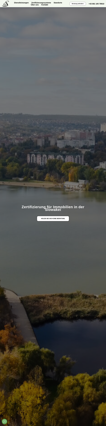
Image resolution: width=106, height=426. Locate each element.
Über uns (35, 5)
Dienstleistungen (21, 3)
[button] (77, 4)
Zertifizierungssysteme (41, 3)
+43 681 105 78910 (96, 4)
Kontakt (44, 5)
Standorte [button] (58, 3)
